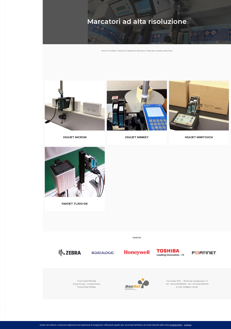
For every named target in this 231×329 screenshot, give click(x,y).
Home (9, 27)
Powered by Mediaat (86, 287)
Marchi (10, 64)
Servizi (10, 49)
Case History (13, 57)
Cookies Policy (93, 284)
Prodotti (21, 41)
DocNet (10, 34)
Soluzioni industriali (126, 51)
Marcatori (141, 51)
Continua (187, 325)
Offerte (11, 72)
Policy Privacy (79, 284)
